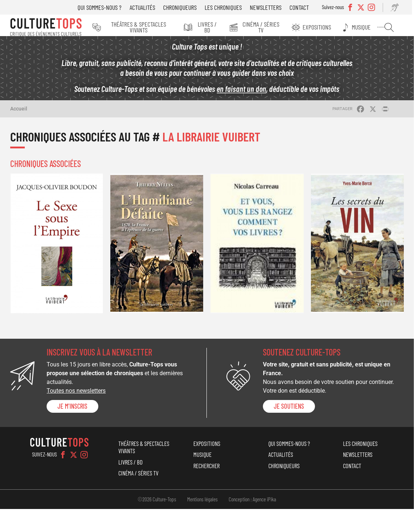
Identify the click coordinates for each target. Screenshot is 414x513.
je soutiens (289, 410)
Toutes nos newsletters (76, 394)
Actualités (146, 7)
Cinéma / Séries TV (267, 27)
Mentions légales (202, 503)
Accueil (18, 113)
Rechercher (392, 27)
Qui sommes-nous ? (104, 7)
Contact (303, 7)
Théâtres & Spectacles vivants (142, 27)
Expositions (323, 27)
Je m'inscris (72, 410)
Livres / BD (212, 27)
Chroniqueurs (184, 7)
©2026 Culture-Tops (157, 503)
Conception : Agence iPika (252, 503)
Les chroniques (227, 7)
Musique (366, 27)
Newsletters (270, 7)
